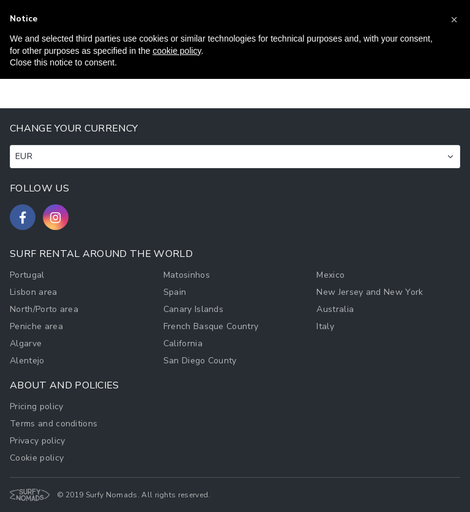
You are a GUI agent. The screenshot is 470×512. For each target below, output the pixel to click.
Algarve (26, 343)
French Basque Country (211, 326)
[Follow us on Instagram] (56, 217)
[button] (454, 19)
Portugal (27, 275)
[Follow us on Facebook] (22, 217)
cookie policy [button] (176, 51)
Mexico (330, 275)
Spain (175, 292)
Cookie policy (37, 458)
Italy (325, 326)
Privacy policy (37, 441)
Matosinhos (186, 275)
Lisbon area (34, 292)
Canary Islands (193, 309)
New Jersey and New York (369, 292)
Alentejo (27, 360)
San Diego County (200, 360)
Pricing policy (36, 406)
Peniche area (36, 326)
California (183, 343)
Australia (335, 309)
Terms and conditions (53, 423)
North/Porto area (44, 309)
